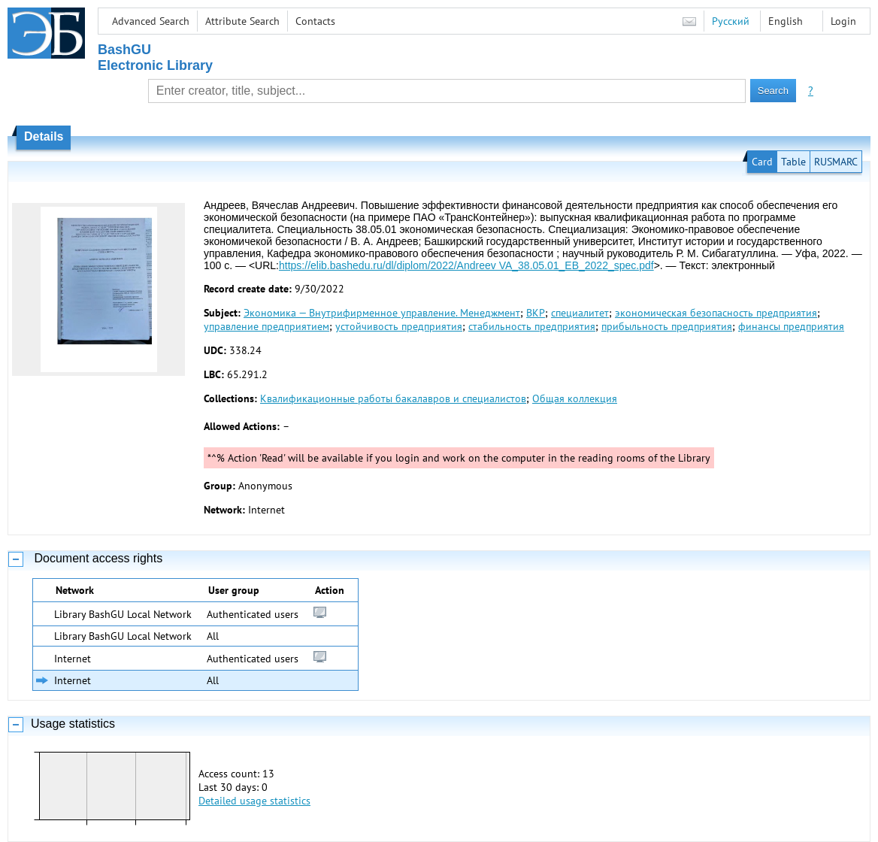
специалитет (580, 313)
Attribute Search (242, 21)
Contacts (315, 21)
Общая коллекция (574, 398)
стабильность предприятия (531, 326)
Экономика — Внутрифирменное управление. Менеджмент (382, 313)
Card (762, 161)
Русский (730, 21)
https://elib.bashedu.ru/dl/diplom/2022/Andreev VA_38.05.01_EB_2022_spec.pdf (466, 265)
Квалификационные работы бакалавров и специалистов (393, 398)
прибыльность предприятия (666, 326)
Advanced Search (150, 21)
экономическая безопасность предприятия (716, 313)
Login (843, 21)
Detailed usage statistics (254, 800)
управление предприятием (266, 326)
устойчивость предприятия (398, 326)
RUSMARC (836, 161)
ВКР (535, 313)
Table (793, 161)
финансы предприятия (791, 326)
